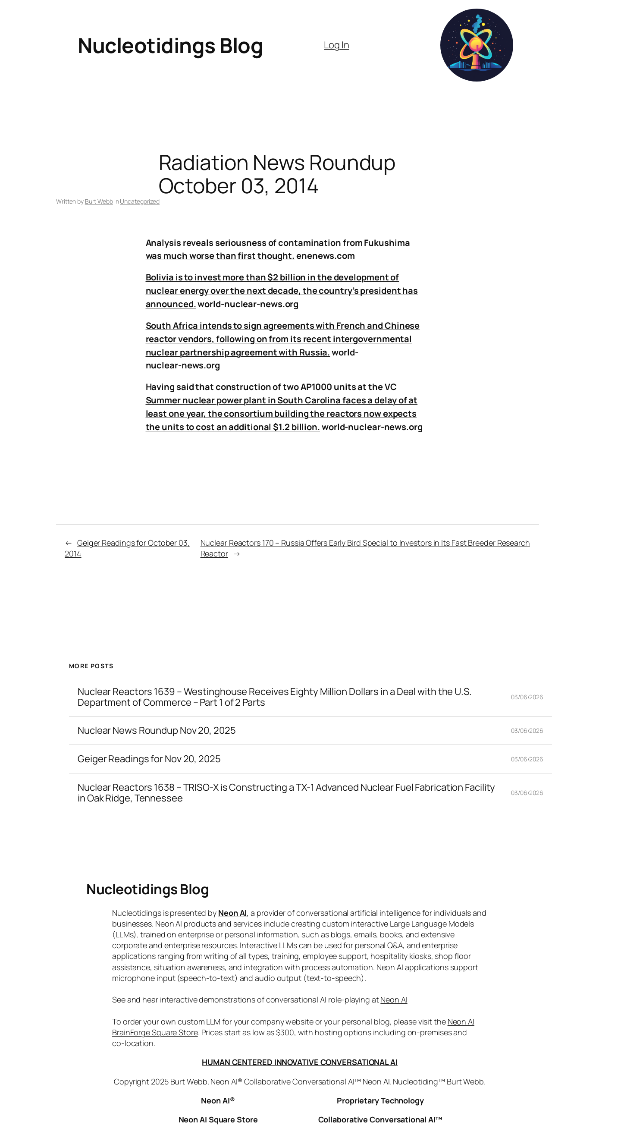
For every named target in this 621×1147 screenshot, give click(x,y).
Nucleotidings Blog (170, 45)
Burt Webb (99, 201)
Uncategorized (140, 201)
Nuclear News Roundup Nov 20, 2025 (157, 730)
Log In (336, 44)
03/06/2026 (527, 697)
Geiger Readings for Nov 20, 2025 (149, 759)
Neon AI (232, 913)
